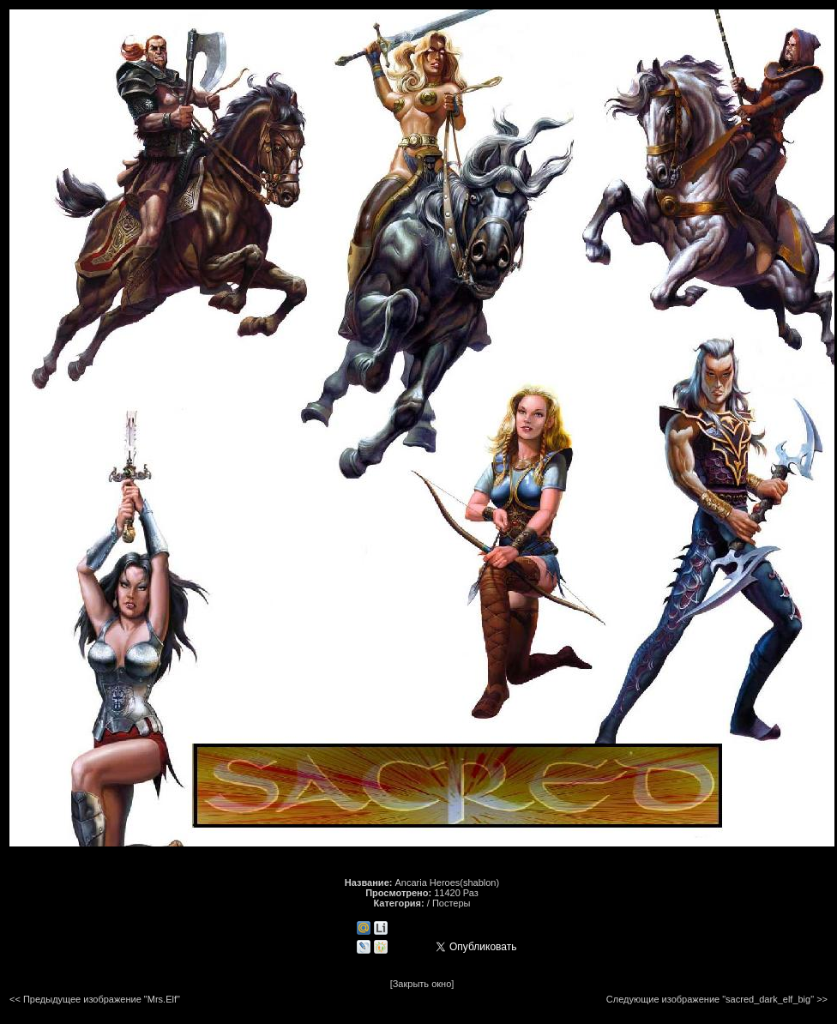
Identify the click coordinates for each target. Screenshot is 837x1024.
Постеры (451, 903)
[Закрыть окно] (422, 984)
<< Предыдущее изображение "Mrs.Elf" (94, 999)
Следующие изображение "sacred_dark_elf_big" (710, 999)
